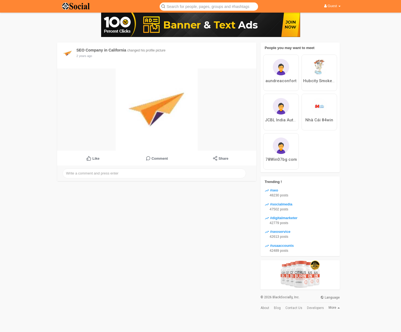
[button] (209, 6)
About (264, 308)
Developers (315, 308)
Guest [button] (332, 6)
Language (330, 297)
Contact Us (293, 308)
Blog (277, 308)
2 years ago (84, 56)
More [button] (334, 308)
